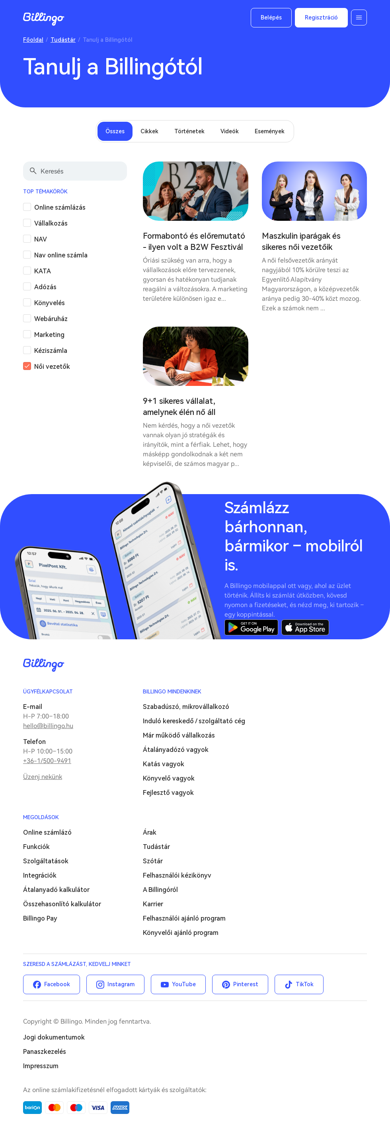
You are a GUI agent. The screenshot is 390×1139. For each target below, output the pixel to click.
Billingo (43, 19)
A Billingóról (160, 890)
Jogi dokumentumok (54, 1037)
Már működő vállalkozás (179, 735)
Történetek (189, 131)
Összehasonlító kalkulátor (62, 904)
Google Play (251, 627)
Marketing (49, 335)
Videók (229, 131)
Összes (115, 131)
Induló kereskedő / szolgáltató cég (194, 721)
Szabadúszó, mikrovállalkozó (186, 707)
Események (270, 131)
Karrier (153, 904)
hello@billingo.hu (48, 726)
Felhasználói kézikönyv (177, 875)
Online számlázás (60, 207)
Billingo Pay (40, 918)
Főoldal (33, 40)
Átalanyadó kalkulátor (56, 890)
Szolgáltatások (45, 861)
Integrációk (40, 875)
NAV (40, 239)
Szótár (153, 861)
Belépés (271, 17)
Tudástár (63, 40)
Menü (359, 17)
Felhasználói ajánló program (184, 918)
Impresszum (40, 1066)
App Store (305, 627)
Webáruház (51, 319)
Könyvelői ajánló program (180, 933)
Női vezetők (52, 366)
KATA (42, 271)
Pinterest (245, 984)
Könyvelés (49, 303)
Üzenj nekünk (42, 777)
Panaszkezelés (44, 1051)
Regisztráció (321, 17)
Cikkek (149, 131)
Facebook (57, 984)
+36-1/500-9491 (47, 761)
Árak (149, 832)
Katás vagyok (163, 764)
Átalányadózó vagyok (176, 749)
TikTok (305, 984)
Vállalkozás (51, 223)
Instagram (121, 984)
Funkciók (36, 847)
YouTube (184, 984)
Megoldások (41, 817)
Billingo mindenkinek (172, 692)
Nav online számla (61, 255)
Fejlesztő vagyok (168, 792)
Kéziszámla (50, 350)
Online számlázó (47, 832)
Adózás (45, 287)
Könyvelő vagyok (169, 778)
